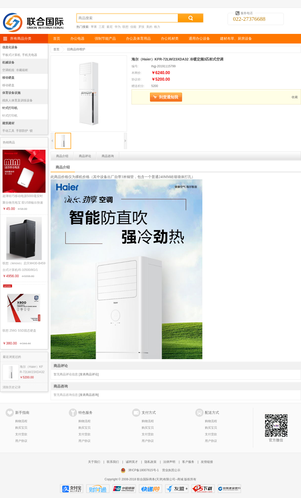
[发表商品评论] (89, 374)
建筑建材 (8, 123)
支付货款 (21, 434)
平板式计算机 (11, 55)
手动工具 (8, 131)
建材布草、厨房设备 (236, 38)
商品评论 (85, 156)
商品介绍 (62, 156)
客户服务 (188, 462)
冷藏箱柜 (22, 70)
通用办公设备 (199, 38)
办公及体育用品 (138, 38)
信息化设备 (9, 47)
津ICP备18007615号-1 (143, 470)
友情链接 (207, 462)
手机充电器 (29, 55)
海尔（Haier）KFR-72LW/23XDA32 (32, 369)
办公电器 (77, 38)
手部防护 (22, 131)
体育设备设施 (11, 93)
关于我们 (94, 462)
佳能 (133, 27)
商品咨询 (108, 156)
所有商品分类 (20, 38)
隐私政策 (150, 462)
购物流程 (21, 421)
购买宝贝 (21, 427)
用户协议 (21, 441)
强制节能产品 (105, 38)
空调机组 (8, 70)
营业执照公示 (171, 470)
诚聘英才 (132, 462)
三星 (102, 27)
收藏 (295, 97)
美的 (149, 27)
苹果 (94, 27)
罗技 (141, 27)
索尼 (109, 27)
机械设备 (8, 62)
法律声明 (169, 462)
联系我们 (113, 462)
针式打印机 (9, 108)
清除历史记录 (12, 387)
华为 (118, 27)
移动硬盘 (8, 77)
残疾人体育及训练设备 (17, 100)
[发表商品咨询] (89, 395)
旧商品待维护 (76, 49)
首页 (56, 38)
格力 (157, 27)
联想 (125, 27)
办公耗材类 (170, 38)
